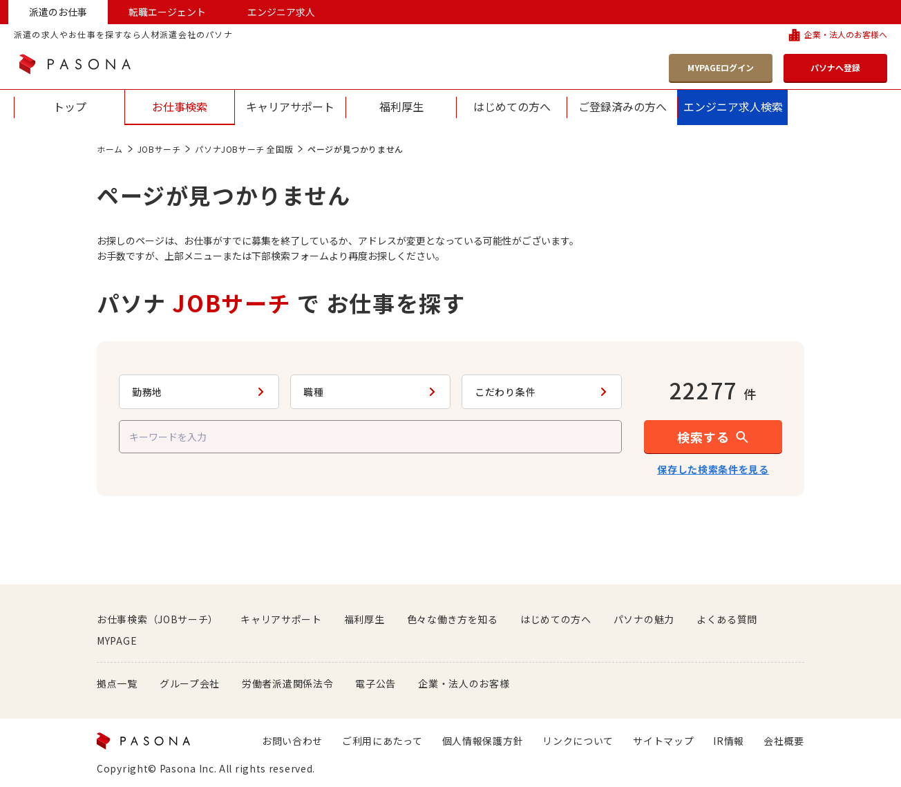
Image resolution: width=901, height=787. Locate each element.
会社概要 (784, 741)
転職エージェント (167, 12)
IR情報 (728, 741)
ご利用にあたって (382, 741)
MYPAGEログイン (720, 67)
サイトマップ (663, 741)
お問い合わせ (292, 741)
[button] (713, 436)
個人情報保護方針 (483, 741)
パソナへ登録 (835, 67)
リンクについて (578, 741)
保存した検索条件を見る (713, 469)
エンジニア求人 (281, 12)
